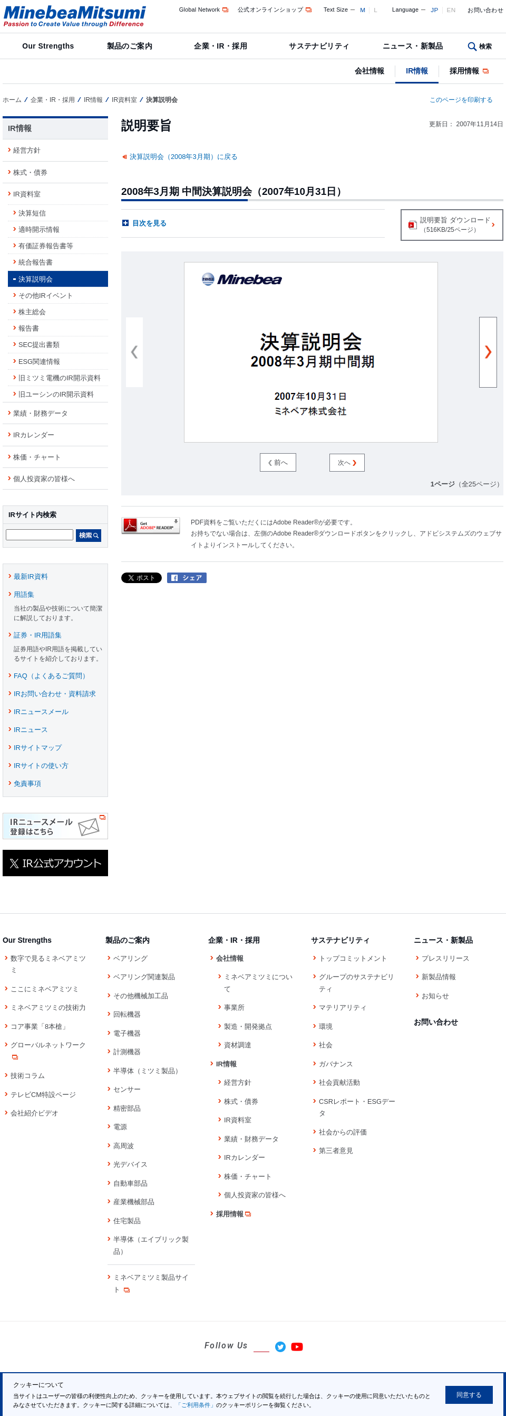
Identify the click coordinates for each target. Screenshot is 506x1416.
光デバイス (130, 1164)
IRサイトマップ (38, 748)
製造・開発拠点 (248, 1026)
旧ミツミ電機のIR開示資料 (59, 378)
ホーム (12, 100)
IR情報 (417, 71)
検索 (485, 46)
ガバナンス (336, 1064)
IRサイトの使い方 (41, 766)
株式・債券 (30, 172)
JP (434, 10)
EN (451, 10)
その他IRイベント (45, 295)
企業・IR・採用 (220, 46)
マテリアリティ (343, 1007)
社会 (326, 1045)
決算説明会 (35, 279)
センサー (127, 1089)
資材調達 (237, 1045)
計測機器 (127, 1052)
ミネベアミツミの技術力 (48, 1007)
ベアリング (130, 958)
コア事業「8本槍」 (40, 1026)
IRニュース (31, 730)
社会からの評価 (343, 1132)
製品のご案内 (130, 46)
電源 (120, 1127)
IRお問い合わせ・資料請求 (55, 694)
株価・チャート (37, 457)
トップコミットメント (353, 958)
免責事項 (27, 783)
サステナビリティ (319, 46)
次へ (347, 462)
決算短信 (32, 213)
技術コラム (28, 1076)
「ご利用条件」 (196, 1405)
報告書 (28, 328)
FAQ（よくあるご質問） (51, 676)
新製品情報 (439, 977)
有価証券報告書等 (45, 246)
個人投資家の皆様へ (44, 479)
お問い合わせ (485, 10)
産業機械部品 (133, 1202)
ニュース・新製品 (413, 46)
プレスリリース (446, 958)
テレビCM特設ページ (43, 1095)
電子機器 (127, 1033)
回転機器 (127, 1014)
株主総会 (32, 312)
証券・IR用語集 (38, 635)
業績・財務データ (40, 413)
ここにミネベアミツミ (45, 989)
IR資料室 (124, 100)
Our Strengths (48, 46)
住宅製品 (127, 1221)
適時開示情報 (39, 229)
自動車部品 (130, 1183)
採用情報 (470, 71)
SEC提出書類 (39, 345)
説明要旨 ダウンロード (451, 226)
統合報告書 (35, 262)
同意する (469, 1395)
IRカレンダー (33, 435)
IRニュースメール (41, 712)
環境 (326, 1026)
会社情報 (369, 71)
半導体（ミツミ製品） (147, 1071)
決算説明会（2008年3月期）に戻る (184, 157)
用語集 (24, 594)
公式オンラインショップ (275, 9)
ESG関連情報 (39, 361)
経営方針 (27, 150)
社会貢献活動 (339, 1082)
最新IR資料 (31, 576)
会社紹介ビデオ (35, 1113)
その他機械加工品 (140, 996)
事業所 (234, 1007)
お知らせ (435, 996)
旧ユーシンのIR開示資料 (56, 394)
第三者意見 (336, 1151)
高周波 (123, 1146)
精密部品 (127, 1108)
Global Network (204, 9)
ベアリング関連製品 (144, 977)
